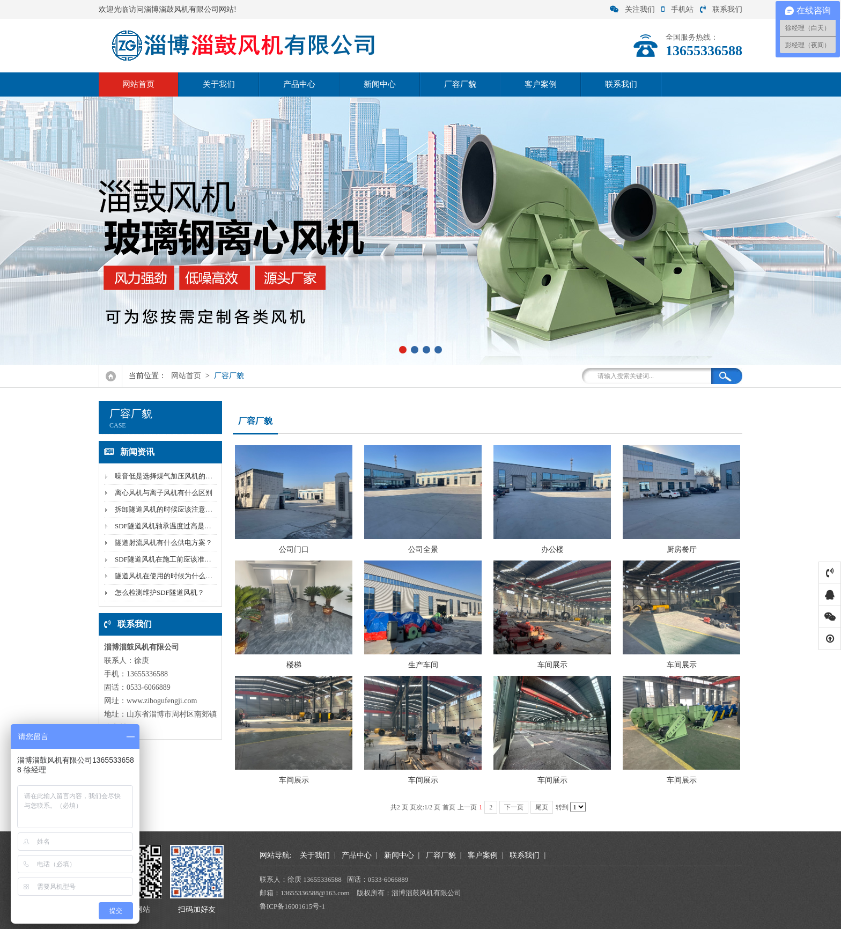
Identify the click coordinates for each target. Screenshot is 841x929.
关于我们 (219, 84)
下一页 (513, 807)
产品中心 (299, 84)
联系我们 (721, 9)
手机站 (677, 9)
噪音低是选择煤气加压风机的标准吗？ (174, 476)
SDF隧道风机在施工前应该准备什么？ (173, 559)
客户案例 (541, 84)
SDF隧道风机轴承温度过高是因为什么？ (177, 526)
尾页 (541, 807)
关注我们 (632, 9)
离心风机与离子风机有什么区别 (163, 493)
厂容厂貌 (460, 84)
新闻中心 (380, 84)
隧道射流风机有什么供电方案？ (163, 543)
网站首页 (138, 84)
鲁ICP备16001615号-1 (292, 906)
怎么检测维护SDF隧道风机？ (159, 592)
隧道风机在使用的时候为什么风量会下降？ (181, 576)
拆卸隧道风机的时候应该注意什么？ (170, 509)
